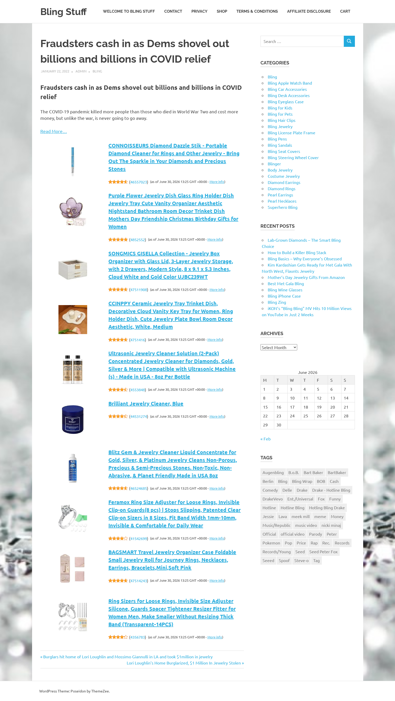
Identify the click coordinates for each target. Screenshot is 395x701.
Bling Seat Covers (284, 151)
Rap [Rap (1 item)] (314, 542)
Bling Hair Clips (281, 120)
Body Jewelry (280, 169)
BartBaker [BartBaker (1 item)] (337, 472)
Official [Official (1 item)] (269, 533)
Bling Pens (277, 138)
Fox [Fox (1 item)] (321, 498)
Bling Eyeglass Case (286, 101)
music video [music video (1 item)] (306, 525)
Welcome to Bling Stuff (129, 11)
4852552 (137, 239)
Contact (173, 11)
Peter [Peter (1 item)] (332, 533)
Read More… (53, 131)
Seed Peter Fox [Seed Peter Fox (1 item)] (323, 551)
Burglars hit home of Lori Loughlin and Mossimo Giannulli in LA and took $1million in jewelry (128, 656)
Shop (222, 11)
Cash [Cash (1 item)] (334, 481)
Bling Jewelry (280, 126)
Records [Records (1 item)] (342, 542)
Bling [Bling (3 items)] (282, 481)
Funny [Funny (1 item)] (335, 498)
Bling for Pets (280, 113)
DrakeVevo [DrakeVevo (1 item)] (273, 498)
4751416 (137, 339)
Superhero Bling (282, 207)
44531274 (138, 416)
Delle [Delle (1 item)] (287, 489)
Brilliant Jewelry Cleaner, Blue (145, 403)
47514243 (138, 580)
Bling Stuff (64, 11)
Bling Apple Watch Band (290, 82)
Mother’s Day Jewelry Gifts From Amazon (306, 277)
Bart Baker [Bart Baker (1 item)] (313, 472)
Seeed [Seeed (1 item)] (268, 560)
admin (81, 71)
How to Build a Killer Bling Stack (297, 252)
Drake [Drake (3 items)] (302, 489)
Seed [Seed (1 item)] (300, 551)
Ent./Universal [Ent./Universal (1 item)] (300, 498)
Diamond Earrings (284, 182)
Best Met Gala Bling (286, 283)
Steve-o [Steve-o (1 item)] (301, 560)
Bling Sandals (280, 144)
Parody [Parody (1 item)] (315, 533)
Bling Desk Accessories (289, 95)
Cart (345, 11)
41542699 (138, 538)
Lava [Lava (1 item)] (283, 516)
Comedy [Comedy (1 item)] (270, 489)
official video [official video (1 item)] (292, 533)
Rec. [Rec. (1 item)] (326, 542)
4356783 (137, 636)
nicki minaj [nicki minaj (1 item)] (331, 525)
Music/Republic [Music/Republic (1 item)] (276, 525)
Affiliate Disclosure (309, 11)
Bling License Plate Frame (291, 132)
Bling (97, 71)
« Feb (265, 438)
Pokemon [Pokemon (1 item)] (271, 542)
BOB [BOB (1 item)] (321, 481)
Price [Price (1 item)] (301, 542)
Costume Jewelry (284, 176)
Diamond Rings (281, 188)
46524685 (138, 488)
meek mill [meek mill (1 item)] (301, 516)
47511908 (138, 289)
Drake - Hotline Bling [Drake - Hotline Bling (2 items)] (331, 489)
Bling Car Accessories (287, 89)
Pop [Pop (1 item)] (288, 542)
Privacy (199, 11)
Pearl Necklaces (282, 200)
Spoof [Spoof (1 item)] (284, 560)
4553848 (137, 389)
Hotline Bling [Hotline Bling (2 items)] (292, 507)
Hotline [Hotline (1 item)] (269, 507)
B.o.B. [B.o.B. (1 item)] (293, 472)
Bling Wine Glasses (285, 289)
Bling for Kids (280, 107)
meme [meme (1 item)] (320, 516)
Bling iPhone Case (284, 295)
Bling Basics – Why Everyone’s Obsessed (305, 258)
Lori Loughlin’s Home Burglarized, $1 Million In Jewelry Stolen (184, 662)
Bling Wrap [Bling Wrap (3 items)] (302, 481)
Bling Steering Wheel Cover (293, 157)
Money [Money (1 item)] (337, 516)
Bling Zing (277, 302)
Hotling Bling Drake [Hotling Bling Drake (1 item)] (327, 507)
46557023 (138, 181)
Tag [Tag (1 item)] (316, 560)
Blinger (274, 163)
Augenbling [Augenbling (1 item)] (273, 472)
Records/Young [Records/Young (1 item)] (277, 551)
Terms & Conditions (257, 11)
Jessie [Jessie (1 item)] (268, 516)
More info (217, 181)
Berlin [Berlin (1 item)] (268, 481)
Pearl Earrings (280, 194)
